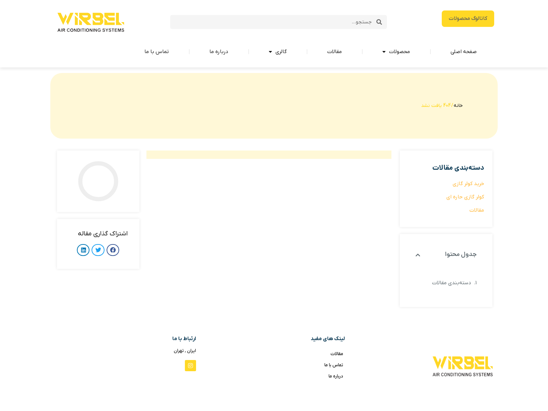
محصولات (396, 52)
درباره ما (218, 51)
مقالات (334, 51)
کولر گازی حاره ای (465, 196)
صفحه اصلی (463, 51)
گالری (278, 52)
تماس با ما (156, 51)
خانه (458, 105)
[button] (418, 255)
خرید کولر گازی (468, 183)
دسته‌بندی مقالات (451, 282)
